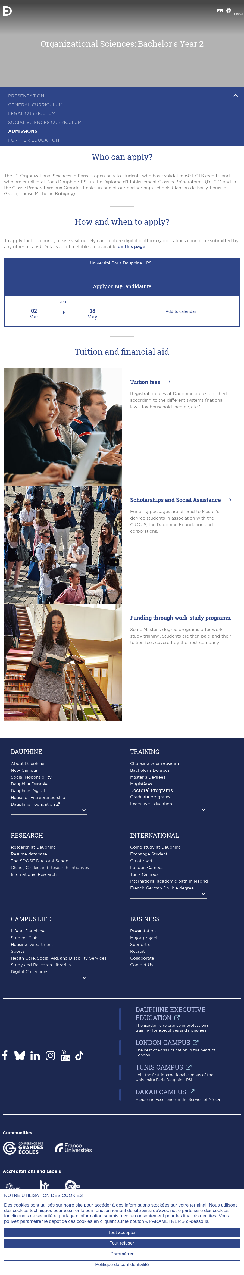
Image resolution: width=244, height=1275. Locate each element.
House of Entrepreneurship (38, 798)
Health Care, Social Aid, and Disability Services (58, 958)
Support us (141, 945)
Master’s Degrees (147, 777)
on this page (131, 247)
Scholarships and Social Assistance (176, 499)
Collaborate (142, 958)
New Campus (24, 770)
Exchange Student (148, 854)
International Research (34, 875)
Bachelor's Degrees (150, 770)
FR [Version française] (220, 10)
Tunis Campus (144, 875)
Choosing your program (154, 764)
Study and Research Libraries (41, 965)
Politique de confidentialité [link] (122, 1264)
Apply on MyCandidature (122, 286)
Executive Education (151, 804)
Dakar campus (161, 1092)
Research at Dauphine (33, 847)
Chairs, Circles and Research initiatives (50, 868)
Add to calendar (180, 311)
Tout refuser (122, 1243)
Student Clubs (25, 938)
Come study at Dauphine (155, 847)
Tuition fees (146, 381)
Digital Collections (29, 972)
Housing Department (32, 945)
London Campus (146, 868)
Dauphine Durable (29, 784)
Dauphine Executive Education (171, 1013)
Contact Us (141, 965)
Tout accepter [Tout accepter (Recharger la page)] (122, 1232)
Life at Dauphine (28, 931)
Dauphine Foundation (33, 804)
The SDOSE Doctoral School (40, 861)
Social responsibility (31, 777)
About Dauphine (27, 764)
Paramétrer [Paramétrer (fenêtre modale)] (121, 1254)
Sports (17, 951)
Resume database (29, 854)
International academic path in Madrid (169, 881)
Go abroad (141, 861)
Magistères (141, 784)
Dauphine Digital (28, 791)
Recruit (137, 951)
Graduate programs (150, 797)
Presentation (143, 931)
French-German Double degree (162, 888)
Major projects (144, 938)
